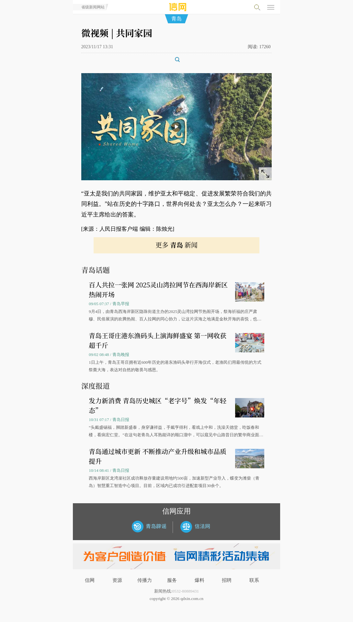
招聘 (227, 580)
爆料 (199, 580)
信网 (90, 580)
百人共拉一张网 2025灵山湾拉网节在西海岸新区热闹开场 (158, 289)
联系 (254, 580)
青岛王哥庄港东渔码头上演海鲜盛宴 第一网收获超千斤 (157, 340)
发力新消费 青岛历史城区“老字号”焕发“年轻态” (157, 405)
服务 (172, 580)
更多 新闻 (176, 245)
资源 (117, 580)
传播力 (144, 580)
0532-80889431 (185, 591)
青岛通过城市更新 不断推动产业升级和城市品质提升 (157, 456)
